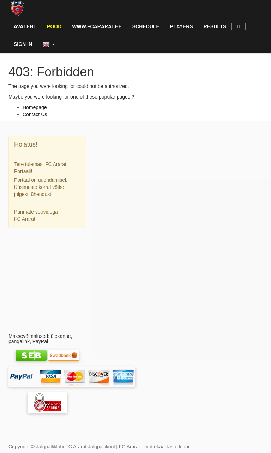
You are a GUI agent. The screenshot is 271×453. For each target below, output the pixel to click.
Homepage (35, 107)
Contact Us (35, 114)
